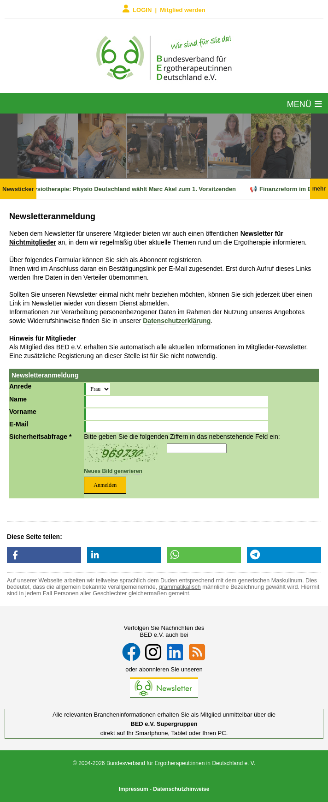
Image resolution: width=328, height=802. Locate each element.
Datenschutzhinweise (181, 789)
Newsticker (18, 189)
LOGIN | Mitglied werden (164, 9)
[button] (44, 555)
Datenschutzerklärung (177, 320)
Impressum (133, 789)
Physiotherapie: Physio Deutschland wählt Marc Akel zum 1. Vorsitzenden (134, 189)
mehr (319, 189)
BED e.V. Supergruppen (163, 723)
